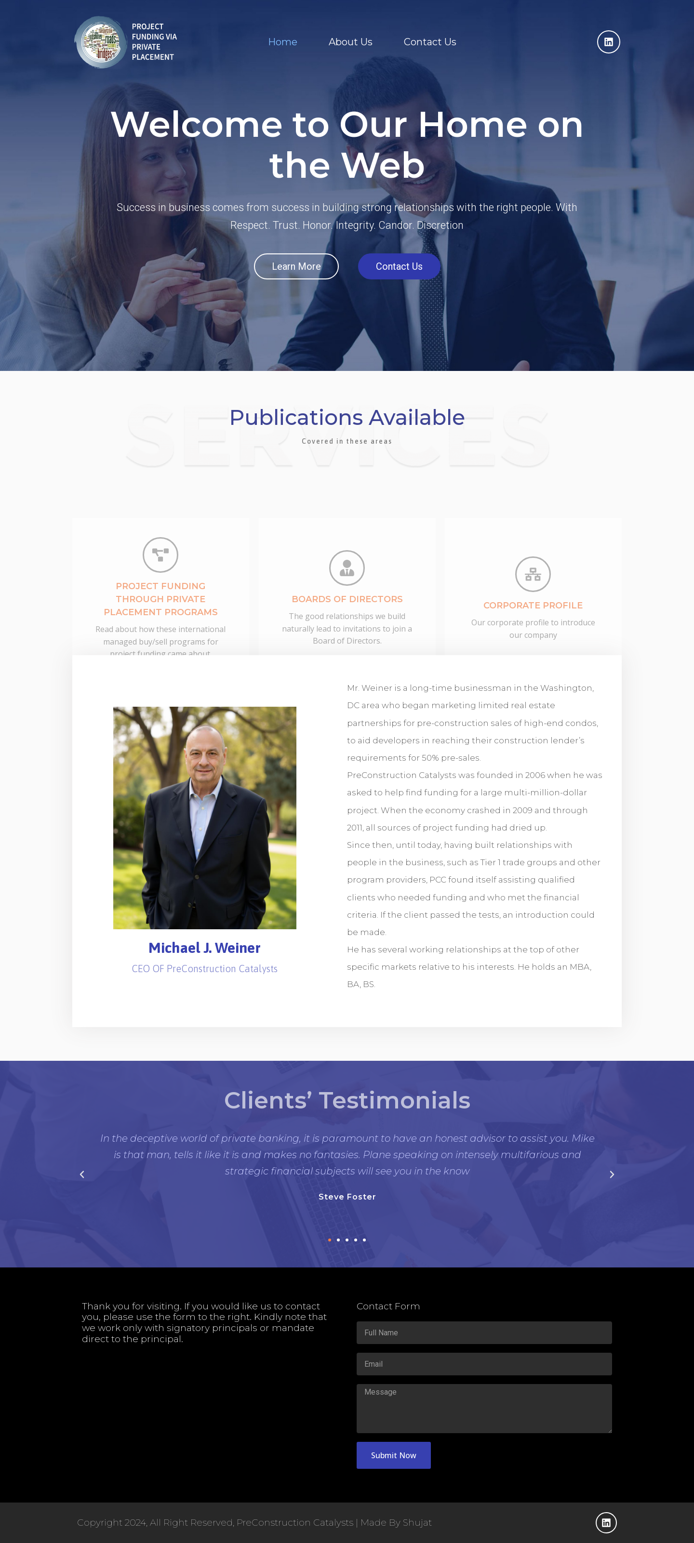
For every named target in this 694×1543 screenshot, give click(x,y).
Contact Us (430, 42)
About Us (351, 42)
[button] (82, 1174)
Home (282, 42)
